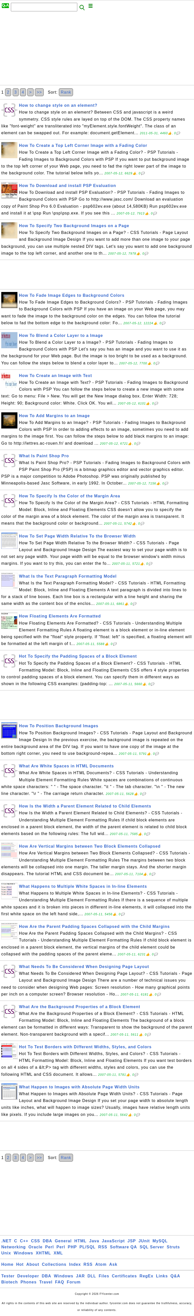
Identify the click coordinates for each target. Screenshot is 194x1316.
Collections (54, 1264)
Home (7, 1264)
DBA (47, 1241)
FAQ (59, 1282)
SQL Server (152, 1247)
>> (39, 92)
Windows (23, 1253)
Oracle (36, 1247)
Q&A (175, 1276)
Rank (66, 92)
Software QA (123, 1247)
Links (162, 1276)
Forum (74, 1282)
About (32, 1264)
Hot (20, 1264)
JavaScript (113, 1241)
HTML (80, 1241)
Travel (45, 1282)
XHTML (43, 1253)
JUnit (144, 1241)
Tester (8, 1276)
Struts (173, 1247)
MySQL (160, 1241)
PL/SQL (88, 1247)
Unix (6, 1253)
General (63, 1241)
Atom (101, 1264)
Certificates (124, 1276)
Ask (113, 1264)
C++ (24, 1241)
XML (58, 1253)
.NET (6, 1241)
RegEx (146, 1276)
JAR (80, 1276)
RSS (102, 1247)
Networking (13, 1247)
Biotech (9, 1282)
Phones (28, 1282)
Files (104, 1276)
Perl (49, 1247)
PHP (72, 1247)
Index (75, 1264)
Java (94, 1241)
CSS (35, 1241)
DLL (91, 1276)
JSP (131, 1241)
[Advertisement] (97, 49)
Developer (28, 1276)
